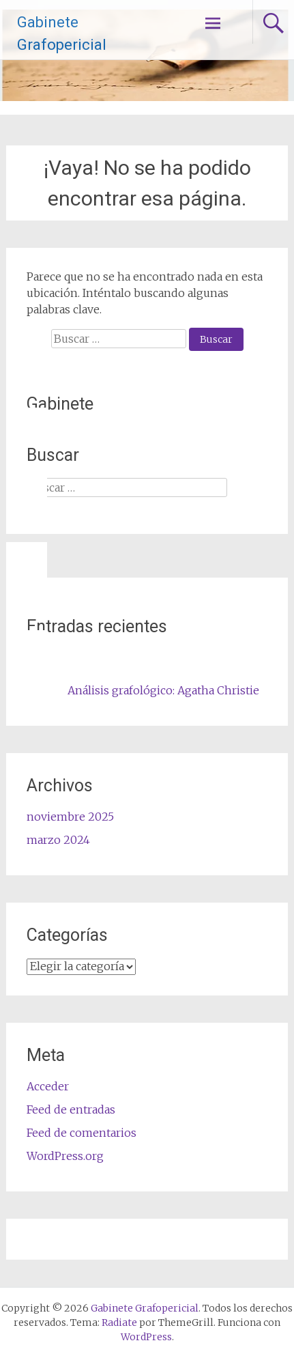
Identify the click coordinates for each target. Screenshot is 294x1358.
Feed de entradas (71, 1109)
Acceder (48, 1086)
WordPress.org (65, 1156)
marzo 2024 (58, 840)
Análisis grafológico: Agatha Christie (163, 690)
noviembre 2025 (70, 816)
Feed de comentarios (81, 1133)
